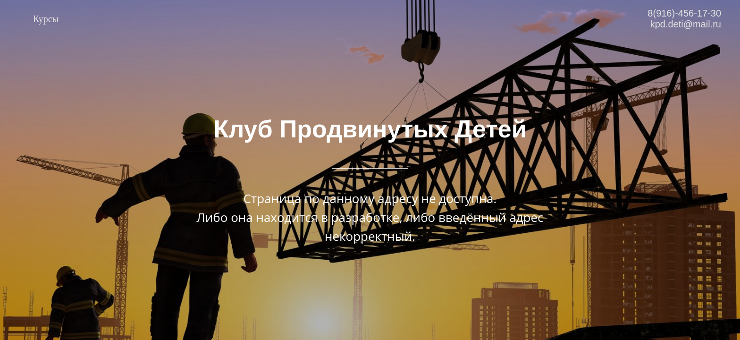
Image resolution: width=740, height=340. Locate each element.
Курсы (46, 19)
